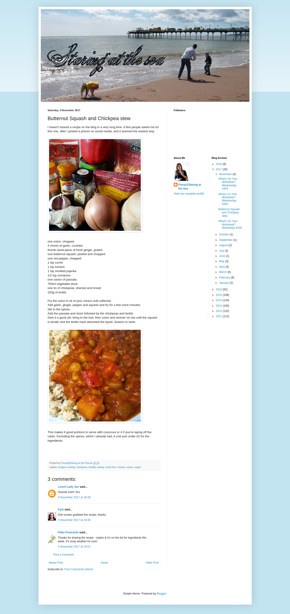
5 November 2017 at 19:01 (74, 546)
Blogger (161, 593)
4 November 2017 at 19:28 (74, 497)
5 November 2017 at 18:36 (74, 520)
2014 (219, 300)
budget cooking (66, 467)
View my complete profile (189, 193)
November (226, 174)
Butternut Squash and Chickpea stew (229, 213)
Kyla (61, 509)
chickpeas (81, 467)
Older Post (152, 562)
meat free (110, 467)
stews (130, 467)
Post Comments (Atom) (78, 569)
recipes (121, 467)
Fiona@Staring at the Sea (189, 186)
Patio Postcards (68, 532)
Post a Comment (63, 554)
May (222, 261)
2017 (219, 169)
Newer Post (56, 562)
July (222, 250)
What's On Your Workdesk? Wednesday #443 (228, 183)
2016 (219, 289)
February (225, 277)
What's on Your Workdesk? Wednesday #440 (227, 199)
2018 (219, 164)
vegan (137, 467)
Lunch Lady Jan (68, 486)
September (226, 240)
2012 (219, 311)
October (224, 234)
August (224, 245)
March (223, 272)
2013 (219, 305)
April (222, 266)
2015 (219, 295)
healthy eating (96, 467)
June (222, 256)
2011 (219, 316)
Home (104, 562)
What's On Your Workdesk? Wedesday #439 (230, 224)
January (224, 282)
